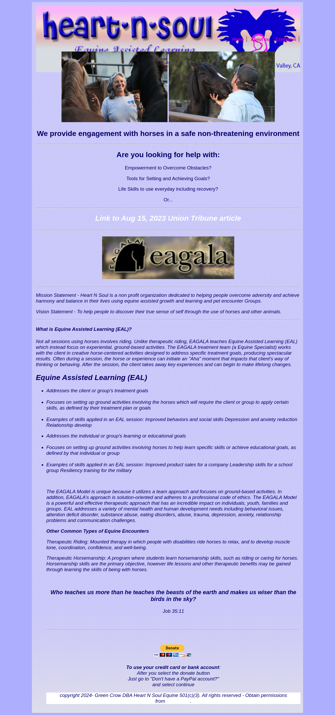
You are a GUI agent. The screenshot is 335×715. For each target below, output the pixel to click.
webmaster (178, 701)
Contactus (286, 39)
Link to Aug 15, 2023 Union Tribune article (168, 218)
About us (260, 39)
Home (238, 39)
